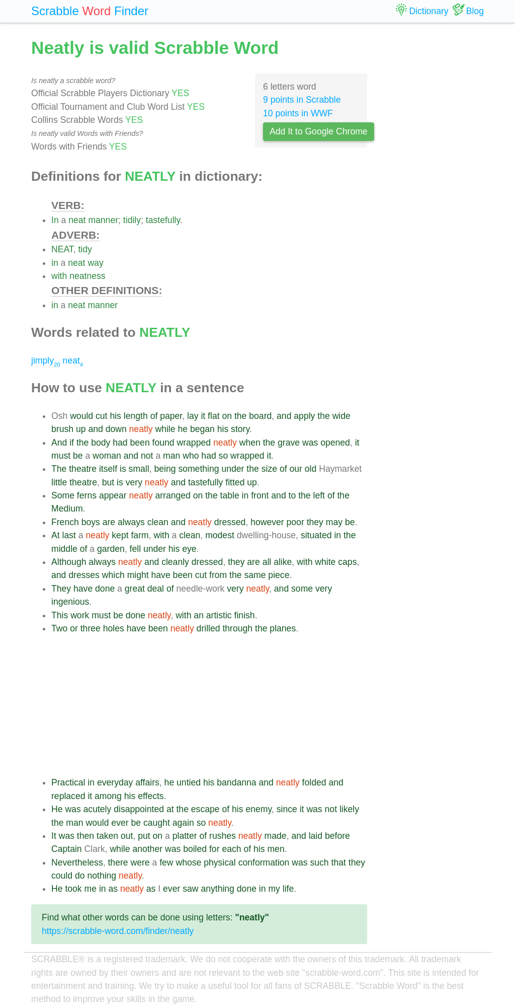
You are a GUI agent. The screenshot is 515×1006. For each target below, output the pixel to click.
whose (188, 862)
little (59, 482)
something (198, 469)
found (163, 443)
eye (189, 549)
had (120, 443)
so (223, 456)
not (147, 456)
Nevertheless (77, 862)
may (334, 522)
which (113, 575)
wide (341, 416)
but (108, 482)
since (287, 809)
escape (205, 809)
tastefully (163, 220)
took (73, 889)
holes (113, 628)
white (325, 562)
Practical (68, 782)
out (127, 836)
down (116, 429)
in (54, 263)
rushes (222, 836)
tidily (132, 220)
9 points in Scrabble (302, 100)
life (288, 889)
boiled (195, 849)
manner (103, 220)
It (53, 836)
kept (120, 535)
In (55, 220)
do (80, 876)
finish (244, 615)
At (55, 535)
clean (157, 522)
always (131, 522)
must (60, 456)
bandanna (236, 782)
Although (68, 562)
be (78, 456)
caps (347, 562)
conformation (264, 862)
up (81, 429)
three (90, 628)
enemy (258, 809)
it (203, 416)
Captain (66, 849)
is (123, 469)
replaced (68, 796)
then (85, 836)
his (115, 416)
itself (108, 469)
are (109, 522)
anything (217, 889)
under (232, 469)
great (135, 589)
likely (349, 809)
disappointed (139, 809)
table (229, 495)
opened (335, 443)
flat (213, 416)
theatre (83, 469)
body (100, 443)
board (260, 416)
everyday (115, 782)
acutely (97, 809)
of (154, 416)
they (315, 522)
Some (62, 495)
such (319, 862)
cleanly (175, 562)
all (267, 562)
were (139, 862)
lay (193, 416)
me (90, 889)
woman (107, 456)
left (319, 495)
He (57, 809)
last (69, 535)
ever (119, 823)
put (144, 836)
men (275, 849)
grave (289, 443)
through (237, 628)
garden (111, 549)
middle (64, 549)
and (284, 416)
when (250, 443)
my (274, 889)
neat (76, 220)
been (140, 443)
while (165, 429)
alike (283, 562)
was (310, 443)
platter (185, 836)
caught (156, 823)
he (183, 429)
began (202, 429)
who (191, 456)
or (74, 628)
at (170, 809)
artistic (219, 615)
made (276, 836)
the (240, 416)
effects (151, 796)
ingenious (70, 602)
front (260, 495)
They (61, 589)
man (171, 456)
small (139, 469)
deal (155, 589)
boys (90, 522)
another (147, 849)
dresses (84, 575)
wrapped (194, 443)
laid (315, 836)
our (295, 469)
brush (62, 429)
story (240, 429)
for (214, 849)
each (231, 849)
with (59, 276)
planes (283, 628)
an (199, 615)
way (95, 263)
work (79, 615)
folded (314, 782)
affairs (147, 782)
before (337, 836)
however (267, 522)
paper (171, 416)
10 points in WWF (298, 113)
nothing (101, 876)
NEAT (62, 249)
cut (101, 416)
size (269, 469)
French (65, 522)
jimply (45, 360)
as (113, 889)
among (108, 796)
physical (220, 862)
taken (107, 836)
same (255, 575)
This (59, 615)
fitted (234, 482)
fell (135, 549)
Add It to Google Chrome (319, 131)
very (134, 482)
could (61, 876)
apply (304, 416)
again (183, 823)
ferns (87, 495)
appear (113, 495)
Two (59, 628)
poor (295, 522)
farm (139, 535)
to (292, 495)
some (302, 589)
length (136, 416)
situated (316, 535)
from (218, 575)
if (71, 443)
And (59, 443)
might (138, 575)
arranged (172, 495)
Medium (67, 509)
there (118, 862)
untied (189, 782)
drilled (208, 628)
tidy (85, 249)
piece (278, 575)
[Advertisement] (209, 705)
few (166, 862)
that (338, 862)
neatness (87, 276)
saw (190, 889)
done (105, 589)
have (160, 575)
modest (219, 535)
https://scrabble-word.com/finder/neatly (118, 931)
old (310, 469)
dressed (230, 522)
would (81, 416)
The (58, 469)
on (227, 416)
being (165, 469)
